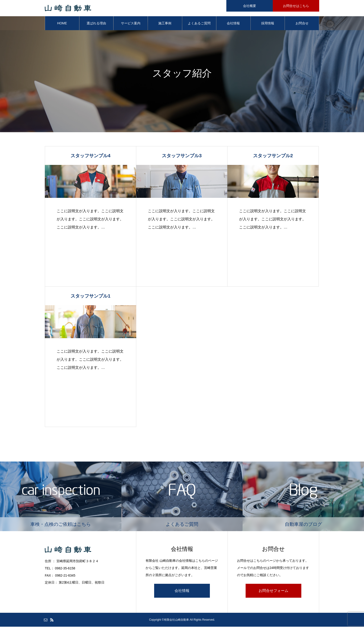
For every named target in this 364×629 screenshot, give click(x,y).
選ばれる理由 (96, 25)
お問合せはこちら (296, 6)
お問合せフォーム (273, 593)
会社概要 (249, 6)
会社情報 (233, 25)
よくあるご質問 (199, 25)
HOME (62, 25)
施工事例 (164, 25)
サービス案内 (130, 25)
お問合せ (302, 25)
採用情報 (267, 25)
